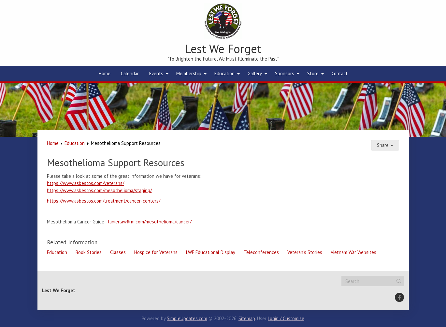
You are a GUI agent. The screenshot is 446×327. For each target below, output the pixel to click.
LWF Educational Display (210, 252)
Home (104, 73)
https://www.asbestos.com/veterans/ (85, 183)
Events (156, 73)
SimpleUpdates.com (187, 318)
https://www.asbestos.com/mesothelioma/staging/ (99, 190)
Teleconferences (261, 252)
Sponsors (284, 73)
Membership (188, 73)
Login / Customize (286, 318)
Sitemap (246, 318)
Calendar (130, 73)
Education (224, 73)
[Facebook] (399, 297)
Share (385, 145)
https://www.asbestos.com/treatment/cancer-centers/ (103, 201)
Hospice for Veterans (156, 252)
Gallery (255, 73)
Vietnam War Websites (353, 252)
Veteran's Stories (304, 252)
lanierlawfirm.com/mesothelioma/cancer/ (150, 222)
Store (313, 73)
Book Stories (89, 252)
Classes (118, 252)
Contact (340, 73)
